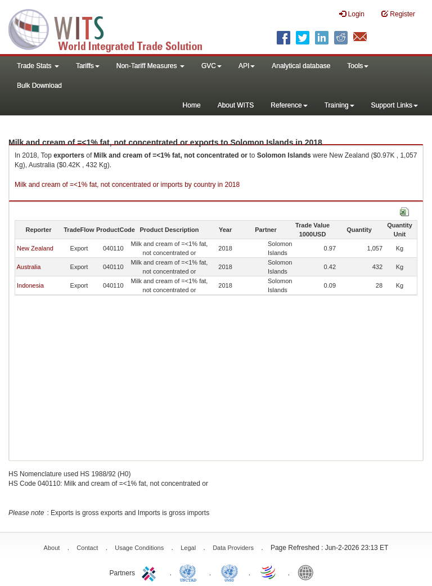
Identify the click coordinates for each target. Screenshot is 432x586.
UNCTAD (190, 572)
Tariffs (88, 66)
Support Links (394, 105)
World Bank (308, 572)
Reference (289, 105)
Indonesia (30, 285)
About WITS (236, 105)
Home (192, 105)
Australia (28, 266)
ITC (151, 572)
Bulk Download (39, 86)
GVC (211, 66)
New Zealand (35, 248)
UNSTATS (229, 572)
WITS (112, 28)
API (246, 66)
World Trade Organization (269, 572)
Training (339, 105)
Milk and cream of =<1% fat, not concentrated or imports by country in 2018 (127, 185)
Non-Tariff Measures (150, 66)
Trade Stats (38, 66)
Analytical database (301, 66)
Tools (357, 66)
